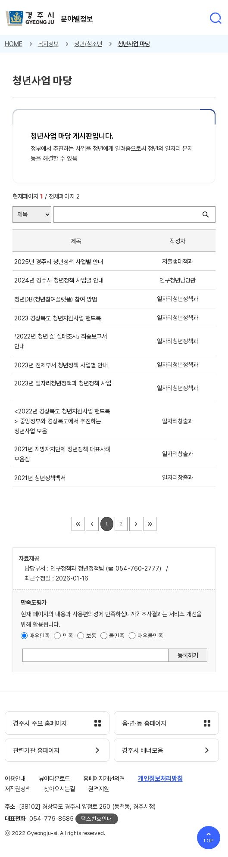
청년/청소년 (88, 43)
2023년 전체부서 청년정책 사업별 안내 (62, 365)
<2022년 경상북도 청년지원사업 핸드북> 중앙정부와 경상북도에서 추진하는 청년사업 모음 (62, 421)
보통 (91, 635)
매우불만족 (150, 635)
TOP (209, 841)
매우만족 (39, 635)
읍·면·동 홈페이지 (144, 723)
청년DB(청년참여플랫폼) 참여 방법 (57, 299)
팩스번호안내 (96, 818)
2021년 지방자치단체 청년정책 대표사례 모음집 (62, 454)
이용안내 (15, 778)
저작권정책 (18, 788)
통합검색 (215, 18)
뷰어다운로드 (54, 778)
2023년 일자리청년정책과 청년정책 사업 (62, 388)
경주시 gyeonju (30, 19)
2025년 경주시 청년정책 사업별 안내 (60, 261)
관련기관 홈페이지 (36, 751)
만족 (68, 635)
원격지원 (98, 788)
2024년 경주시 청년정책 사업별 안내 (60, 280)
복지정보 (48, 43)
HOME (13, 43)
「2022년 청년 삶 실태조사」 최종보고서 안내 (60, 341)
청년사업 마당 (134, 43)
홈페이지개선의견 (104, 778)
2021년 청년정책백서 (41, 477)
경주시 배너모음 (142, 751)
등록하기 (188, 655)
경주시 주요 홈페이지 (40, 723)
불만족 (117, 635)
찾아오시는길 (59, 788)
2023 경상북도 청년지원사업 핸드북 (59, 318)
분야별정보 (77, 19)
